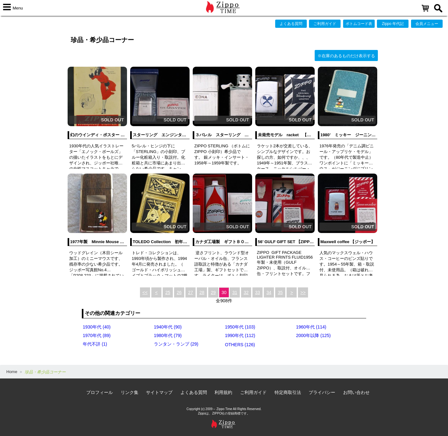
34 (268, 292)
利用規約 (223, 392)
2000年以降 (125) (313, 335)
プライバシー (322, 392)
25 (167, 292)
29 (213, 292)
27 (190, 292)
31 (234, 292)
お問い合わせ (356, 392)
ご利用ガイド (324, 23)
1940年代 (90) (168, 326)
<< (145, 292)
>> (303, 292)
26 (179, 292)
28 (201, 292)
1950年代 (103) (240, 326)
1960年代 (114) (311, 326)
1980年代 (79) (168, 335)
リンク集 (129, 392)
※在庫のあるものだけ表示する (346, 55)
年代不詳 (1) (95, 344)
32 (246, 292)
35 (280, 292)
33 (257, 292)
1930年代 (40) (97, 326)
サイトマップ (159, 392)
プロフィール (99, 392)
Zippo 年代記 (393, 23)
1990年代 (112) (240, 335)
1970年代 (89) (97, 335)
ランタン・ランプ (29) (176, 344)
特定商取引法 (288, 392)
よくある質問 (291, 23)
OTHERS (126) (240, 344)
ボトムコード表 (359, 23)
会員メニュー (426, 23)
